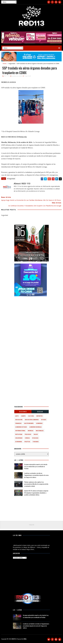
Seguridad (11, 63)
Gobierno (39, 423)
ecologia (35, 438)
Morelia (30, 430)
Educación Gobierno (32, 419)
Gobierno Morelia (35, 427)
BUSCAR (40, 411)
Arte (16, 416)
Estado (43, 419)
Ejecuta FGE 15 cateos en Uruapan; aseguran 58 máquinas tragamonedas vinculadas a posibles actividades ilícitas (36, 493)
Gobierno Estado (21, 427)
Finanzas (18, 423)
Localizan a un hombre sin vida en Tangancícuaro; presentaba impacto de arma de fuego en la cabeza (36, 475)
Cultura (31, 416)
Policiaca (28, 434)
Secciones (23, 411)
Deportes (39, 416)
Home (4, 63)
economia (18, 441)
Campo (23, 416)
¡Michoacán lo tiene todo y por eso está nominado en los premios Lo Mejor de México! (31, 541)
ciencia (27, 438)
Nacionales (39, 430)
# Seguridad (11, 179)
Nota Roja (18, 434)
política (27, 441)
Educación (18, 419)
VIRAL (25, 639)
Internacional (20, 430)
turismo (35, 441)
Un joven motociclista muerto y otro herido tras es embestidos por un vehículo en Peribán (35, 466)
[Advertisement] (31, 311)
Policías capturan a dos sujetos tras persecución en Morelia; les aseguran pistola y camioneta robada (36, 484)
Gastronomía (28, 423)
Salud (36, 434)
